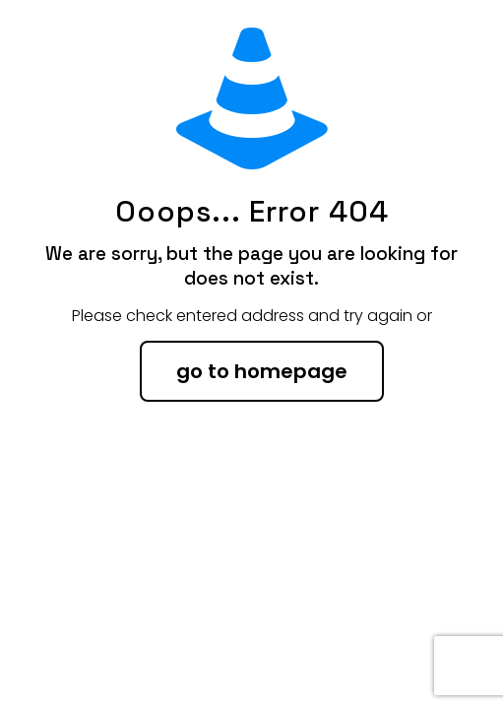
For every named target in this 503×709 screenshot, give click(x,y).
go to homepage (261, 371)
